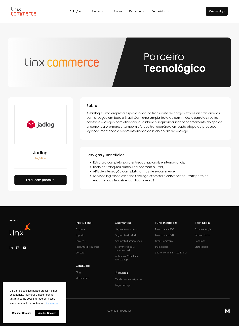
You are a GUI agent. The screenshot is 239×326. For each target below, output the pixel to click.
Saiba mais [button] (51, 303)
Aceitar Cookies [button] (47, 313)
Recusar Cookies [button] (22, 313)
